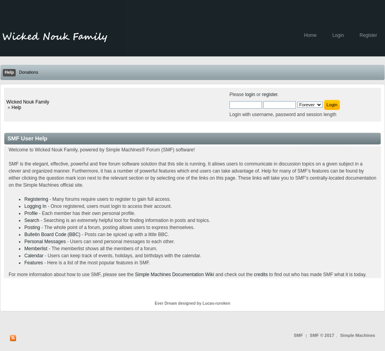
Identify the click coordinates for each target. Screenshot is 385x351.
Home (310, 35)
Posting (32, 227)
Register (368, 35)
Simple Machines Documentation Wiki (174, 274)
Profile (31, 213)
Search (31, 220)
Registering (36, 199)
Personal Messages (45, 241)
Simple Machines (357, 335)
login (250, 94)
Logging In (35, 206)
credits (261, 274)
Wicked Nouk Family (27, 102)
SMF (298, 335)
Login (338, 35)
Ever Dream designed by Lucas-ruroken (193, 303)
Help (16, 107)
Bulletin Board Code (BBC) (52, 234)
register (269, 94)
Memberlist (36, 248)
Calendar (34, 255)
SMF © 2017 (322, 335)
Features (33, 263)
